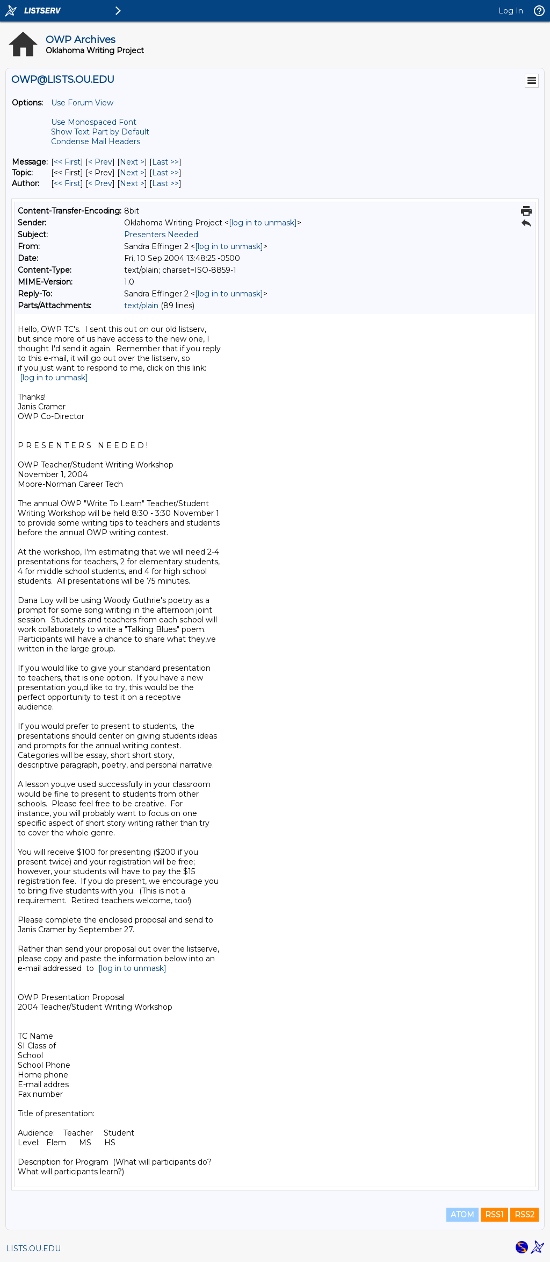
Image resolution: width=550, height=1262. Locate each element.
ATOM (462, 1215)
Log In (510, 11)
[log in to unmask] (263, 223)
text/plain (141, 305)
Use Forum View (82, 103)
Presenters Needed (161, 234)
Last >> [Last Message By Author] (165, 183)
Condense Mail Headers (95, 141)
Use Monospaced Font (93, 122)
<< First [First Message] (67, 162)
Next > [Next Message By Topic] (132, 173)
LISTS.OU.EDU (33, 1248)
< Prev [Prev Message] (100, 162)
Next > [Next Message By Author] (132, 183)
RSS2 (524, 1215)
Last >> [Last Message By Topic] (165, 173)
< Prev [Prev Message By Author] (100, 183)
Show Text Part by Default (100, 132)
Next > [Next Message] (132, 162)
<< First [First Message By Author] (67, 183)
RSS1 (494, 1215)
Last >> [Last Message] (165, 162)
